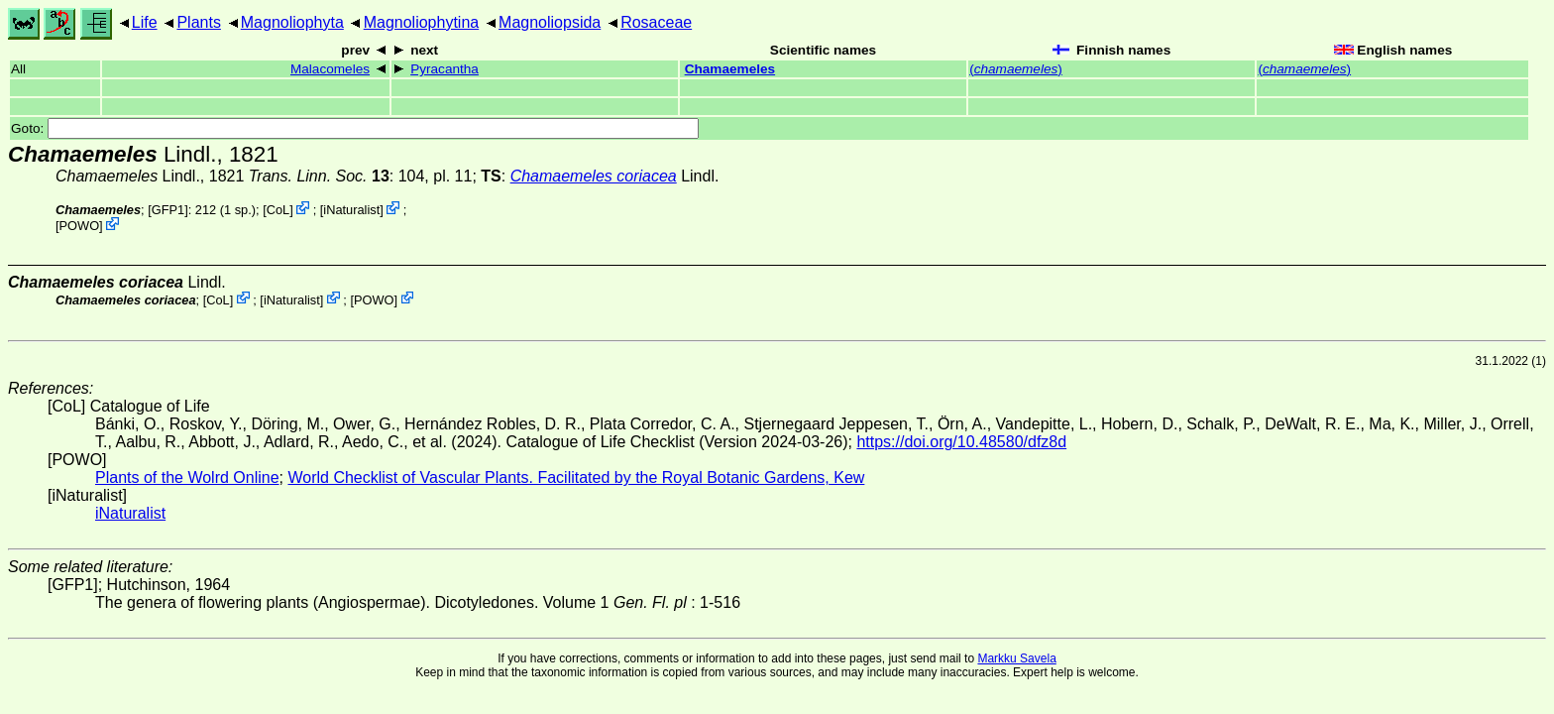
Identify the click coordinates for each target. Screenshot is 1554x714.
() (1015, 68)
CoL (278, 209)
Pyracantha (444, 68)
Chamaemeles (730, 68)
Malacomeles (330, 68)
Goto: (355, 128)
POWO (79, 225)
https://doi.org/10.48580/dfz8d (961, 441)
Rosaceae (656, 22)
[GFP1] (168, 209)
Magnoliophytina (422, 22)
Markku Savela (1016, 658)
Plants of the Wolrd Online (187, 477)
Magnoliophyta (292, 22)
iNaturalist (351, 209)
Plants (198, 22)
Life (145, 22)
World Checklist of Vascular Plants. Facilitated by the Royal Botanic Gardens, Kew (575, 477)
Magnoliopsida (550, 22)
